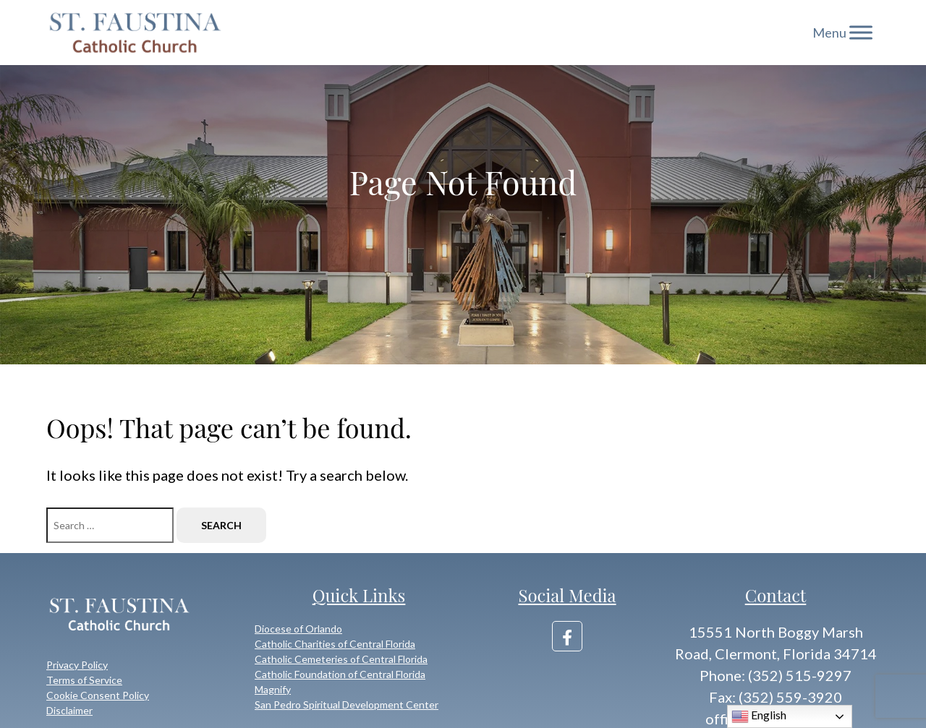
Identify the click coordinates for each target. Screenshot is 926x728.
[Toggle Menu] (860, 32)
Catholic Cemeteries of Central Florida (341, 659)
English (758, 716)
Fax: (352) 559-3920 (775, 697)
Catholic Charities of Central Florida (335, 644)
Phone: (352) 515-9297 (775, 675)
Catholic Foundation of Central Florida (340, 674)
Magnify (273, 689)
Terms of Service (84, 680)
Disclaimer (69, 710)
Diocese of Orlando (298, 628)
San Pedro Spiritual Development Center (346, 704)
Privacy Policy (77, 665)
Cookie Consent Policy (97, 695)
